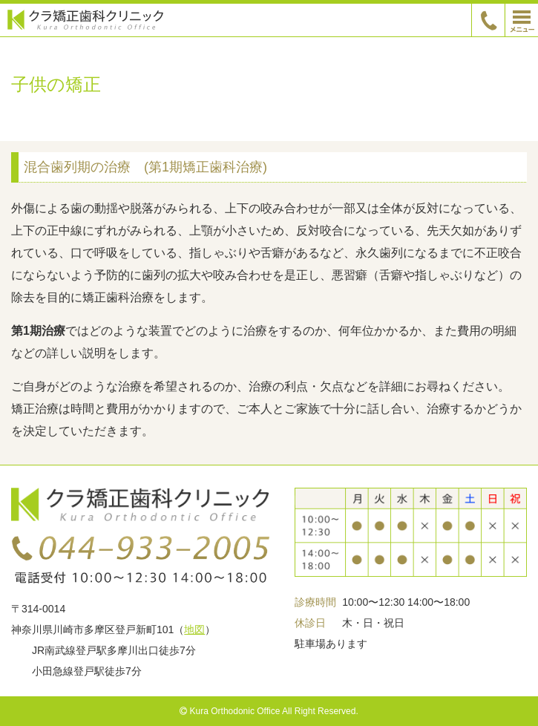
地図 (194, 629)
